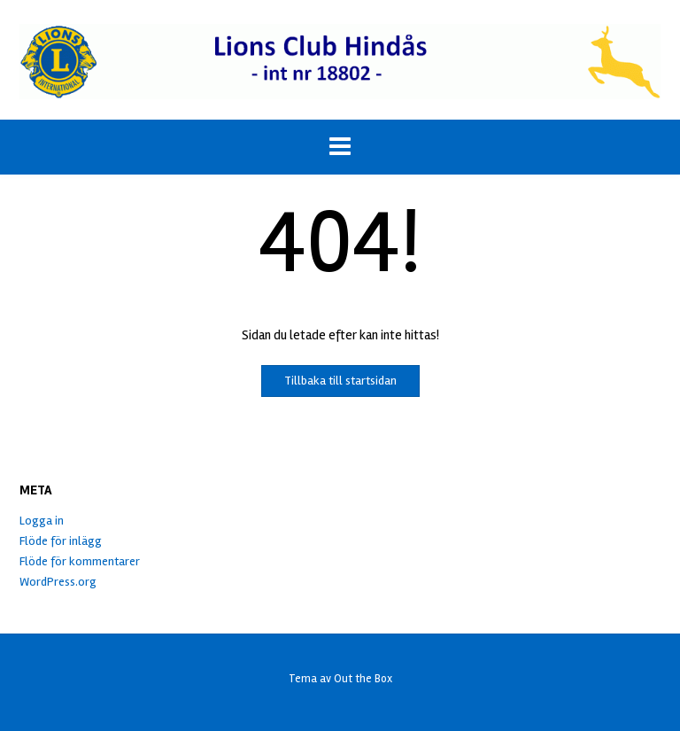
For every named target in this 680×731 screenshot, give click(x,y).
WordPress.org (58, 581)
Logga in (41, 520)
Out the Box (363, 679)
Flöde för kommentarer (79, 561)
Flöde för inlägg (60, 540)
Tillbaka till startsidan (340, 380)
